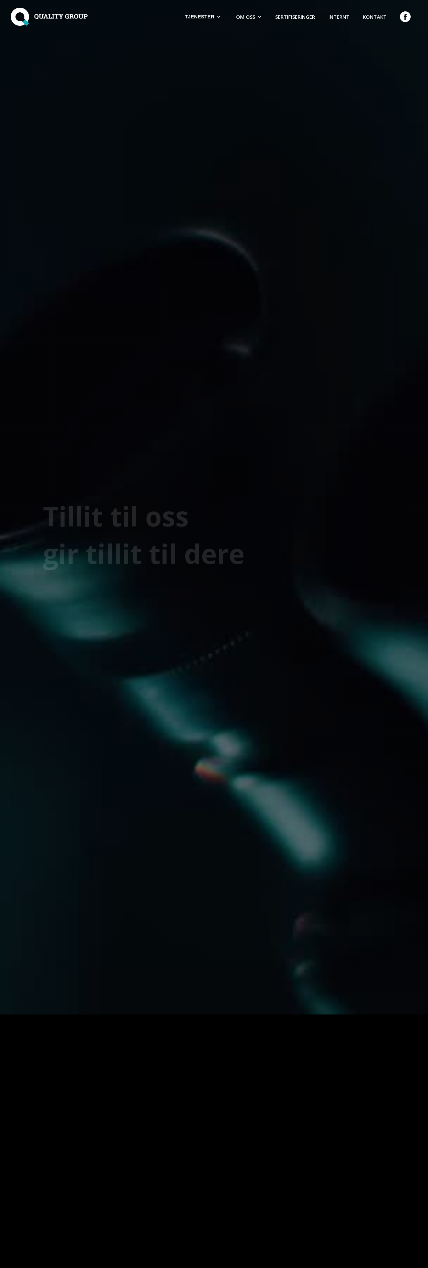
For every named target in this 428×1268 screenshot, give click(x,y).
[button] (202, 16)
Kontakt (375, 16)
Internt (338, 16)
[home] (49, 17)
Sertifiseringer (295, 16)
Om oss (245, 16)
